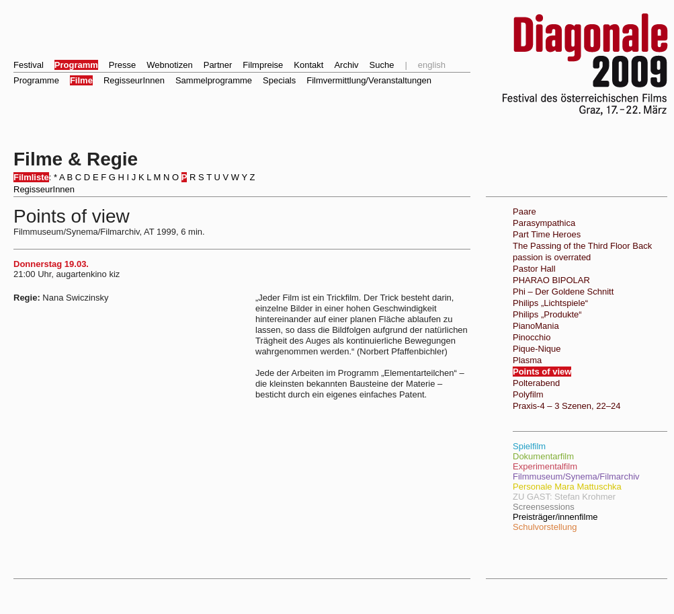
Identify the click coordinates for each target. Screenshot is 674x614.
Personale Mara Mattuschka (567, 487)
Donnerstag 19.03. (51, 264)
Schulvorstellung (545, 527)
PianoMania (536, 326)
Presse (122, 65)
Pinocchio (531, 337)
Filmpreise (263, 65)
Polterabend (536, 383)
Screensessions (544, 507)
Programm (76, 65)
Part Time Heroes (547, 234)
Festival (28, 65)
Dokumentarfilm (543, 456)
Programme (36, 80)
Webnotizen (169, 65)
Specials (279, 80)
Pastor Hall (534, 269)
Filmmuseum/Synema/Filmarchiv (576, 476)
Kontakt (308, 65)
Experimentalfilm (545, 466)
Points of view (542, 372)
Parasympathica (544, 223)
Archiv (346, 65)
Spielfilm (529, 446)
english (432, 65)
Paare (524, 211)
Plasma (527, 360)
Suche (382, 65)
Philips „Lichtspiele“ (550, 303)
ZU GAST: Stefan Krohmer (564, 497)
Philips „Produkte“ (547, 314)
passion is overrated (552, 257)
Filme (81, 80)
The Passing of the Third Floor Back (582, 246)
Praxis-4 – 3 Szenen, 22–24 (566, 406)
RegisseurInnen (134, 80)
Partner (218, 65)
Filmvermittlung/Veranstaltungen (368, 80)
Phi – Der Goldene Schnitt (563, 291)
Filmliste (31, 177)
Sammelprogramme (213, 80)
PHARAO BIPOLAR (551, 280)
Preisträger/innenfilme (555, 517)
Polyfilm (528, 394)
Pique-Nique (537, 349)
